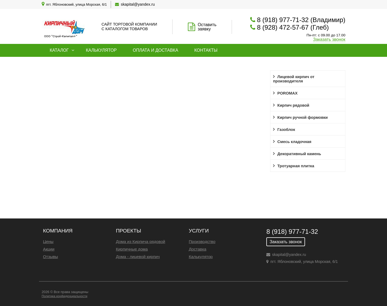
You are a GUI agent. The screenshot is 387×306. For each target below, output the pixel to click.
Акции (48, 249)
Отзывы (50, 256)
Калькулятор (101, 50)
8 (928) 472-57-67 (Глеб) (293, 27)
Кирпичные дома (132, 249)
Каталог (59, 50)
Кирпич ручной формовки (302, 117)
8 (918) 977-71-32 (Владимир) (301, 19)
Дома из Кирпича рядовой (140, 241)
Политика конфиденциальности (64, 296)
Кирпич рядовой (293, 105)
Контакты (205, 50)
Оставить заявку (207, 26)
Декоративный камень (299, 154)
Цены (48, 241)
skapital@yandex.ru (138, 4)
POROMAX (287, 93)
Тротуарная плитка (295, 166)
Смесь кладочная (294, 142)
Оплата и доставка (155, 50)
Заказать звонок (329, 39)
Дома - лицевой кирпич (138, 256)
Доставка (197, 249)
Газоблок (286, 129)
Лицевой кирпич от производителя (293, 79)
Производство (202, 241)
